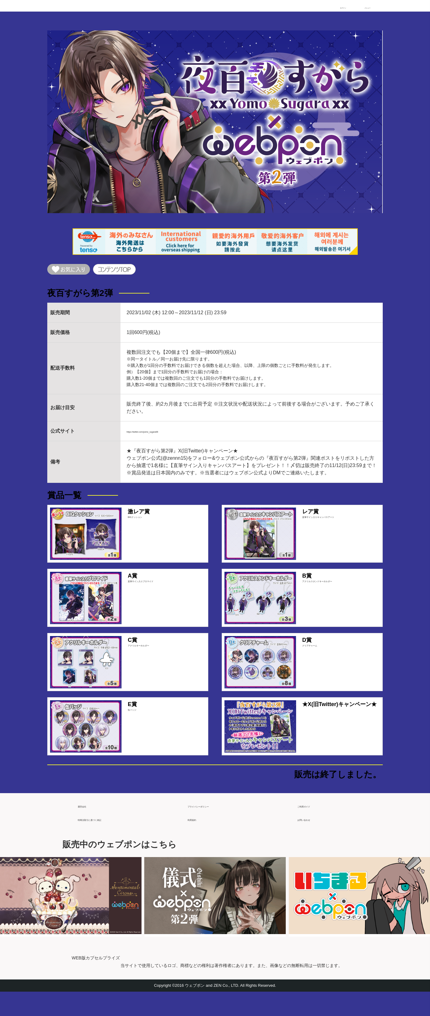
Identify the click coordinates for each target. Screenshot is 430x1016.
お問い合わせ (312, 841)
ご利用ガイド (312, 827)
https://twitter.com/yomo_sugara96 (164, 435)
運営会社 (87, 827)
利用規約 (197, 841)
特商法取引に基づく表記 (104, 841)
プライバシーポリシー (212, 827)
